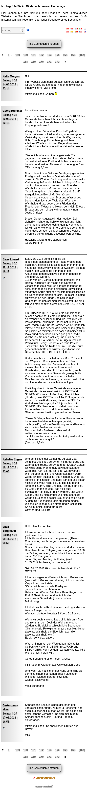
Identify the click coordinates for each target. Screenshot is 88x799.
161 (33, 55)
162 (41, 55)
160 (26, 55)
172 (57, 61)
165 (65, 55)
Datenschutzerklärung (45, 778)
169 (33, 61)
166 (73, 55)
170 (41, 61)
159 (18, 55)
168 (26, 61)
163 (49, 55)
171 (49, 61)
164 (57, 55)
